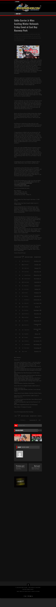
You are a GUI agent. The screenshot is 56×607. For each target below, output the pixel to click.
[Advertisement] (20, 520)
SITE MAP (38, 600)
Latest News (16, 36)
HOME (18, 600)
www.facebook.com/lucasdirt (25, 183)
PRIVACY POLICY (28, 600)
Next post (37, 475)
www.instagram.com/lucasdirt (23, 185)
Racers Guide (25, 456)
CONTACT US (33, 600)
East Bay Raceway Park (33, 34)
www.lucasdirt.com (28, 181)
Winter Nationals (28, 36)
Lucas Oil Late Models (22, 36)
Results (24, 425)
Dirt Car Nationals (26, 34)
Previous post (20, 475)
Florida (38, 34)
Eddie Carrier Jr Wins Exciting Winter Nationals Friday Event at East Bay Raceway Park (26, 25)
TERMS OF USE (21, 600)
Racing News (20, 425)
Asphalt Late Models (37, 435)
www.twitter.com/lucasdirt (20, 184)
